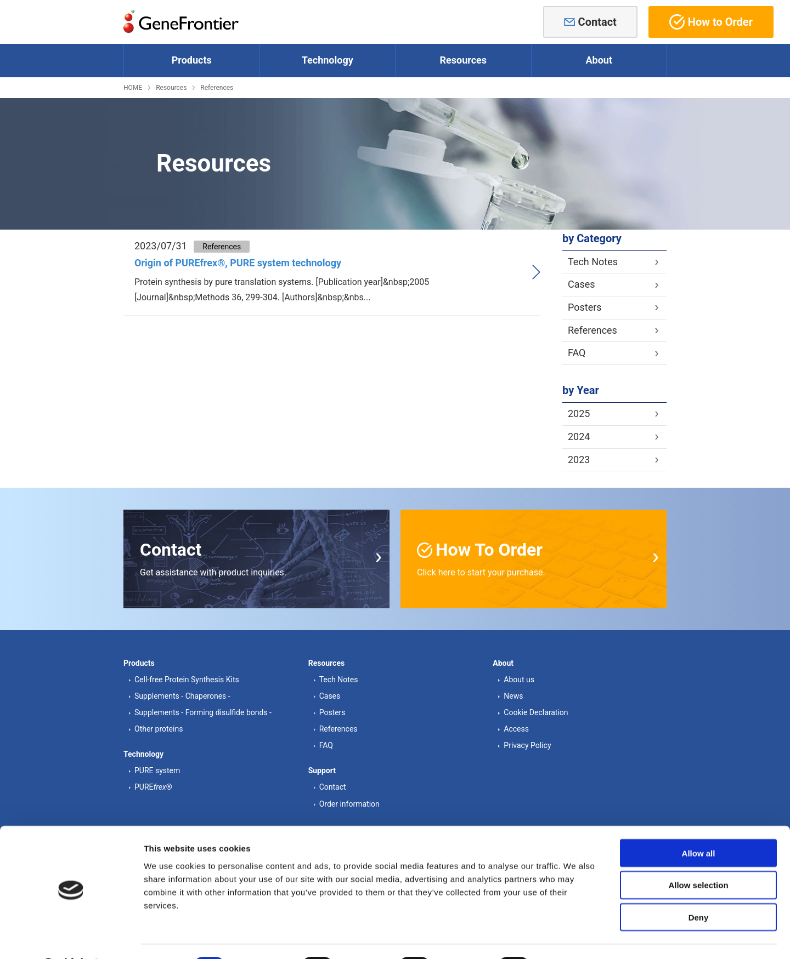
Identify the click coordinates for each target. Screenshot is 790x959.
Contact (597, 21)
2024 (579, 436)
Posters (585, 307)
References (216, 88)
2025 (579, 413)
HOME (132, 88)
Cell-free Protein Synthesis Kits (186, 679)
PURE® (153, 787)
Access (516, 728)
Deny (699, 889)
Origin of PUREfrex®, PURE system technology (237, 263)
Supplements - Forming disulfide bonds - (203, 712)
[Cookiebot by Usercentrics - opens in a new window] (71, 937)
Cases (581, 284)
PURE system (157, 770)
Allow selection (698, 856)
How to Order (711, 22)
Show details (575, 937)
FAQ (576, 352)
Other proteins (158, 728)
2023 (579, 459)
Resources (171, 88)
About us (519, 679)
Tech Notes (593, 261)
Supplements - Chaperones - (182, 696)
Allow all (698, 824)
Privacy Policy (527, 745)
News (513, 696)
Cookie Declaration (536, 712)
